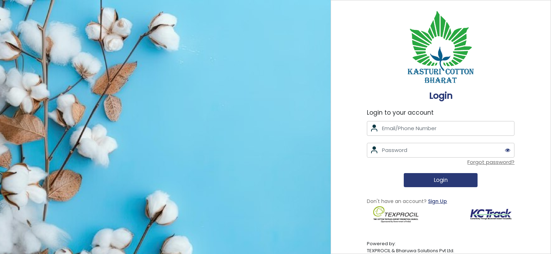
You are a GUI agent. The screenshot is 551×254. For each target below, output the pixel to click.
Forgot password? (490, 162)
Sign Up (437, 201)
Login (441, 180)
